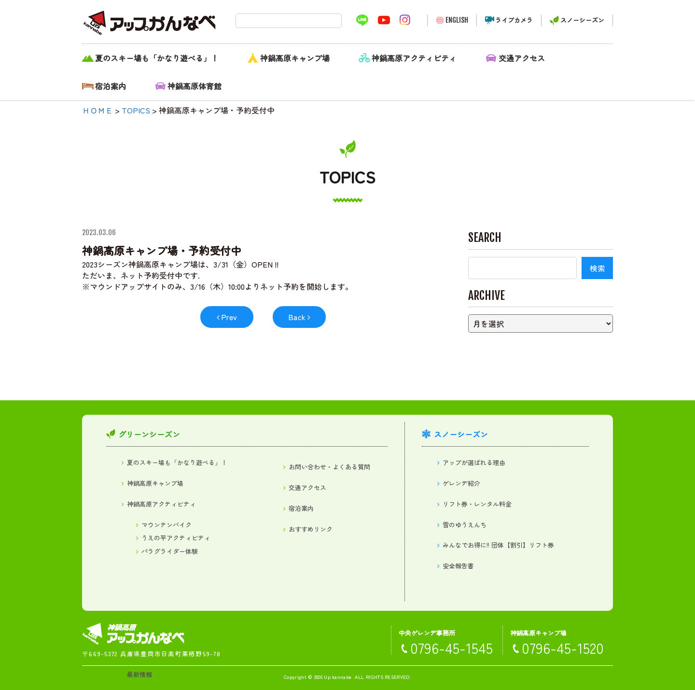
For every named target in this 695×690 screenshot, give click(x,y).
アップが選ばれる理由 (474, 462)
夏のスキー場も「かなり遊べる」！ (157, 58)
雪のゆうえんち (464, 524)
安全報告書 (458, 565)
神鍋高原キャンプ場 (295, 58)
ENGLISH (456, 20)
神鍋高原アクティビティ (414, 58)
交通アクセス (522, 58)
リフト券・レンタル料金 (477, 503)
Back (297, 317)
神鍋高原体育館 (194, 86)
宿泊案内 (110, 86)
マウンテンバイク (166, 524)
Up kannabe (337, 676)
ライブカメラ (514, 20)
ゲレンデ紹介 (461, 483)
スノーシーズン (582, 20)
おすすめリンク (311, 529)
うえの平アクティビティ (175, 537)
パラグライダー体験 (169, 551)
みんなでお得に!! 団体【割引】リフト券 (498, 544)
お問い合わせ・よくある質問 (329, 466)
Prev (229, 317)
